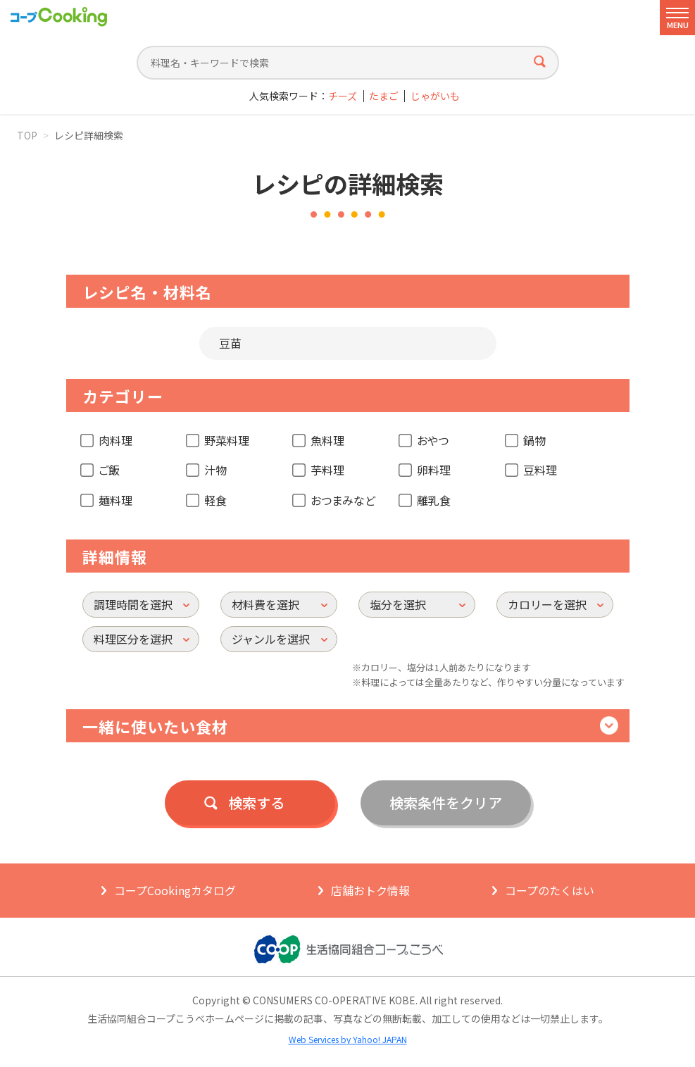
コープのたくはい (549, 890)
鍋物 (534, 440)
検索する (256, 802)
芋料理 (327, 469)
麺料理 (115, 500)
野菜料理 (226, 440)
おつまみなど (343, 500)
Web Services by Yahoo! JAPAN (348, 1039)
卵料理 (434, 469)
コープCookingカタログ (175, 890)
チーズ (342, 96)
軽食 (215, 500)
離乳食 (434, 500)
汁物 (215, 469)
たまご (384, 96)
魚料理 (327, 440)
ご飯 (109, 469)
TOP (27, 135)
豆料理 (540, 469)
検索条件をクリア (445, 802)
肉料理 (115, 440)
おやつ (433, 440)
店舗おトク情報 (370, 890)
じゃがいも (435, 96)
